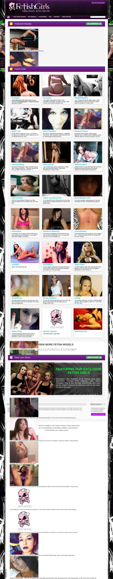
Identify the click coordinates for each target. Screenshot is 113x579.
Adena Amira (17, 198)
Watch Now (93, 357)
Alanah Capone (50, 331)
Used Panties (66, 17)
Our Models (32, 17)
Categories (43, 17)
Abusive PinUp (81, 131)
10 (69, 349)
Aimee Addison (49, 298)
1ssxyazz (47, 98)
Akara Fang (17, 331)
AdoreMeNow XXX (83, 198)
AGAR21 (15, 265)
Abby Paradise (49, 131)
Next (73, 349)
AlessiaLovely (81, 331)
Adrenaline (16, 231)
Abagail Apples (81, 98)
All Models (93, 24)
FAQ (50, 17)
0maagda (16, 98)
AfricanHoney (81, 231)
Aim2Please (17, 298)
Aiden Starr (80, 265)
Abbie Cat (16, 131)
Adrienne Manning (51, 231)
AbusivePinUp (18, 164)
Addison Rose (81, 164)
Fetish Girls (20, 69)
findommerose (27, 38)
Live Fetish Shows (19, 17)
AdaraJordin (48, 164)
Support (57, 17)
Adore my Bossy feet (52, 198)
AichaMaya (48, 265)
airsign (78, 298)
